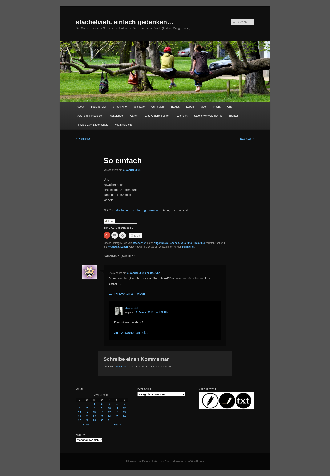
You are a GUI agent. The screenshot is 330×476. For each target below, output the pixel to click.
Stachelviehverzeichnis (208, 115)
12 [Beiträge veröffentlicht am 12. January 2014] (124, 408)
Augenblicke (160, 243)
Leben (190, 106)
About (80, 106)
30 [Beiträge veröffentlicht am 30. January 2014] (102, 420)
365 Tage (139, 106)
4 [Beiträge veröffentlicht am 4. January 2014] (117, 404)
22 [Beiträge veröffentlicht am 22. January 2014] (94, 416)
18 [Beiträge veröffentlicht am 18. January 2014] (117, 412)
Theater (233, 115)
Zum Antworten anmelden (127, 293)
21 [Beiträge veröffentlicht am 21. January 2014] (87, 416)
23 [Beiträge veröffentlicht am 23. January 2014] (102, 416)
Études (175, 106)
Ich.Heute (113, 246)
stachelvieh (139, 243)
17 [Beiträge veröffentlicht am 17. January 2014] (109, 412)
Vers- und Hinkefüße (89, 115)
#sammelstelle (123, 124)
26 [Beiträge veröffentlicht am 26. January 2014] (124, 416)
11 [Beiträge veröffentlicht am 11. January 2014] (117, 408)
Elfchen (174, 243)
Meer (204, 106)
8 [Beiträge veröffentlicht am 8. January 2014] (94, 408)
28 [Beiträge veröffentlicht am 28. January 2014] (87, 420)
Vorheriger (84, 138)
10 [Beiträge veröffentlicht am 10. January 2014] (109, 408)
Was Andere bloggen (157, 115)
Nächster (247, 138)
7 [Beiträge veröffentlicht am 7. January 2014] (87, 408)
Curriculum (158, 106)
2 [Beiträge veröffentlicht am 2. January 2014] (102, 404)
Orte (229, 106)
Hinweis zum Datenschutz (92, 124)
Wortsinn (182, 115)
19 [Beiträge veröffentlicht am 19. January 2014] (124, 412)
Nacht (217, 106)
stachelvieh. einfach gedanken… (124, 22)
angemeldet (121, 366)
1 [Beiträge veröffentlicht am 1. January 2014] (94, 404)
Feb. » (117, 424)
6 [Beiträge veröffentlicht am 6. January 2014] (79, 408)
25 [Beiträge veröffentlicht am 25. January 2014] (117, 416)
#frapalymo (120, 106)
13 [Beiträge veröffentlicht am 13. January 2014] (79, 412)
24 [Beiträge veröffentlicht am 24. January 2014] (109, 416)
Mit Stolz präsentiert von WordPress (182, 461)
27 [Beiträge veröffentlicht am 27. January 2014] (79, 420)
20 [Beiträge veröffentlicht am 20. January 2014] (79, 416)
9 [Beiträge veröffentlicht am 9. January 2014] (102, 408)
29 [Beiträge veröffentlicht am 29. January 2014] (94, 420)
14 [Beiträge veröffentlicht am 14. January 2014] (87, 412)
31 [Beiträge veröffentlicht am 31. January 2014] (109, 420)
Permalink (188, 246)
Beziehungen (99, 106)
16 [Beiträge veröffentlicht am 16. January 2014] (102, 412)
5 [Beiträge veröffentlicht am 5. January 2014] (124, 404)
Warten (133, 115)
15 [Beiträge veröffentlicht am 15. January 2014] (94, 412)
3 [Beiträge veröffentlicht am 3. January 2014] (109, 404)
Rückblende (115, 115)
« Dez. (86, 424)
